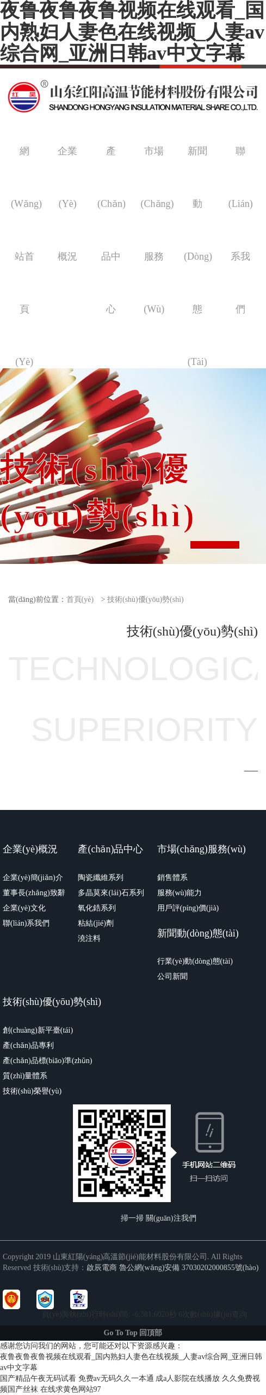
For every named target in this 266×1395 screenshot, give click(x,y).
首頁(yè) (80, 599)
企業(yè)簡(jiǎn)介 (33, 878)
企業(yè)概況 (30, 849)
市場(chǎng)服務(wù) (201, 849)
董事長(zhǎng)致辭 (34, 893)
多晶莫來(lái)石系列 (111, 893)
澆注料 (89, 938)
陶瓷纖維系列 (100, 878)
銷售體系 (172, 878)
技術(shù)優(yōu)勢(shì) (145, 599)
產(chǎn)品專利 (28, 1045)
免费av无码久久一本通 (116, 1378)
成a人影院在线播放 (188, 1378)
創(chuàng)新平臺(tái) (38, 1030)
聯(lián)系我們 (26, 923)
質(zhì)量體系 (25, 1076)
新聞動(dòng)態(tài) (198, 933)
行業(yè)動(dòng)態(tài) (195, 961)
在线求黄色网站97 (70, 1389)
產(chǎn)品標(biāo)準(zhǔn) (47, 1061)
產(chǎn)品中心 (110, 849)
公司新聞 (172, 976)
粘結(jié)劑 (95, 923)
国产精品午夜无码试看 (38, 1378)
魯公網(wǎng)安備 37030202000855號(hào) (188, 1268)
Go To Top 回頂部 (133, 1333)
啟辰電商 (101, 1268)
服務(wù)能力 (179, 893)
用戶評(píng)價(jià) (188, 908)
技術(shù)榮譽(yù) (32, 1091)
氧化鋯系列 (97, 908)
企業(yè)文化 (24, 908)
